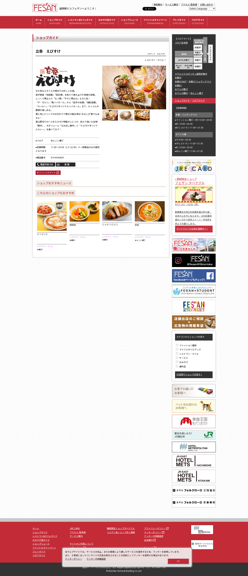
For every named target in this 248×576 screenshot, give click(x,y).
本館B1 (178, 85)
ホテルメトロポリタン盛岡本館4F (191, 74)
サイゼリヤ (42, 234)
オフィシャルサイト (48, 172)
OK (178, 561)
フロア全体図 (181, 43)
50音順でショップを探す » (189, 374)
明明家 (73, 225)
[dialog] (127, 557)
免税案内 (158, 4)
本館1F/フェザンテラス (200, 81)
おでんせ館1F (181, 89)
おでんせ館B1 (181, 93)
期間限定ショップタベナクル (121, 528)
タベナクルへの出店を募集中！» (192, 229)
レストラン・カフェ (187, 354)
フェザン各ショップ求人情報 (121, 532)
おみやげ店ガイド (107, 22)
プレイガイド (179, 22)
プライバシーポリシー (156, 528)
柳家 (137, 225)
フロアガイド (197, 22)
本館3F (178, 78)
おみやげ (182, 362)
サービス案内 (171, 4)
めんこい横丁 (196, 93)
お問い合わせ (206, 4)
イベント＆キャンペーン (155, 22)
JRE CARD (75, 528)
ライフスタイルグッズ (188, 349)
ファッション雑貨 (186, 345)
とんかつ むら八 (110, 224)
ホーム (38, 22)
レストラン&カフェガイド (80, 22)
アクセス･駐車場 (189, 4)
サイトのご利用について (81, 544)
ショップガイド (54, 22)
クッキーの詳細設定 (153, 536)
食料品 (181, 366)
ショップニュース (129, 22)
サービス (182, 358)
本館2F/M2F (180, 81)
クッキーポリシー (154, 532)
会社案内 (150, 540)
